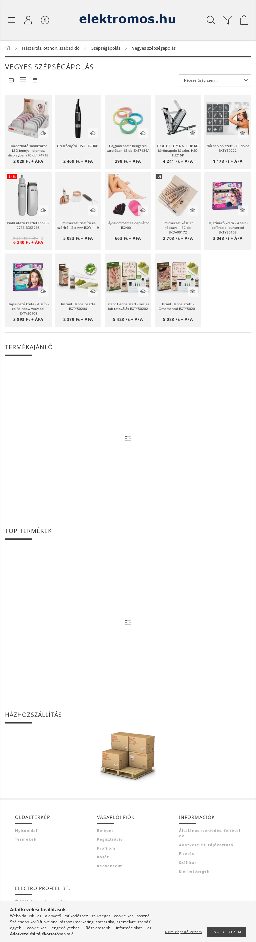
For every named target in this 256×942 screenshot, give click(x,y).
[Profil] (28, 20)
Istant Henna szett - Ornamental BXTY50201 (178, 306)
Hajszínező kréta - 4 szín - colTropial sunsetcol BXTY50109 (227, 227)
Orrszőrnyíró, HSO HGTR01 (78, 145)
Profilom (106, 848)
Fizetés (186, 853)
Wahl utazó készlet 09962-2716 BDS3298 (28, 225)
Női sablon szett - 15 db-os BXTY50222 (227, 148)
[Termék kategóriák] (11, 20)
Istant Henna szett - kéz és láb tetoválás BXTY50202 (128, 306)
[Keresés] (211, 20)
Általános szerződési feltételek (209, 833)
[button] (28, 118)
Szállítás (188, 862)
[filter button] (227, 20)
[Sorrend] (215, 80)
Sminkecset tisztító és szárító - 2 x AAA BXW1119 (78, 225)
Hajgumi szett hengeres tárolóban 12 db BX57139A (128, 148)
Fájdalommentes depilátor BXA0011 (128, 225)
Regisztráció (110, 839)
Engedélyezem (226, 931)
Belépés (105, 830)
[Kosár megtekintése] (244, 20)
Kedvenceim (110, 865)
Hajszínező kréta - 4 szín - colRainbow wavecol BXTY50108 (28, 309)
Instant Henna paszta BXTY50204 (78, 306)
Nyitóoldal (26, 830)
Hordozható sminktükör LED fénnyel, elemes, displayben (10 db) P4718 (28, 150)
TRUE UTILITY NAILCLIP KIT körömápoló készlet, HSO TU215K (178, 150)
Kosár (103, 856)
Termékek (26, 839)
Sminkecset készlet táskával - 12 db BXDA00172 (178, 227)
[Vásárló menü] (45, 20)
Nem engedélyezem (183, 931)
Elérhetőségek (194, 871)
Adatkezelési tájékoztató (206, 844)
